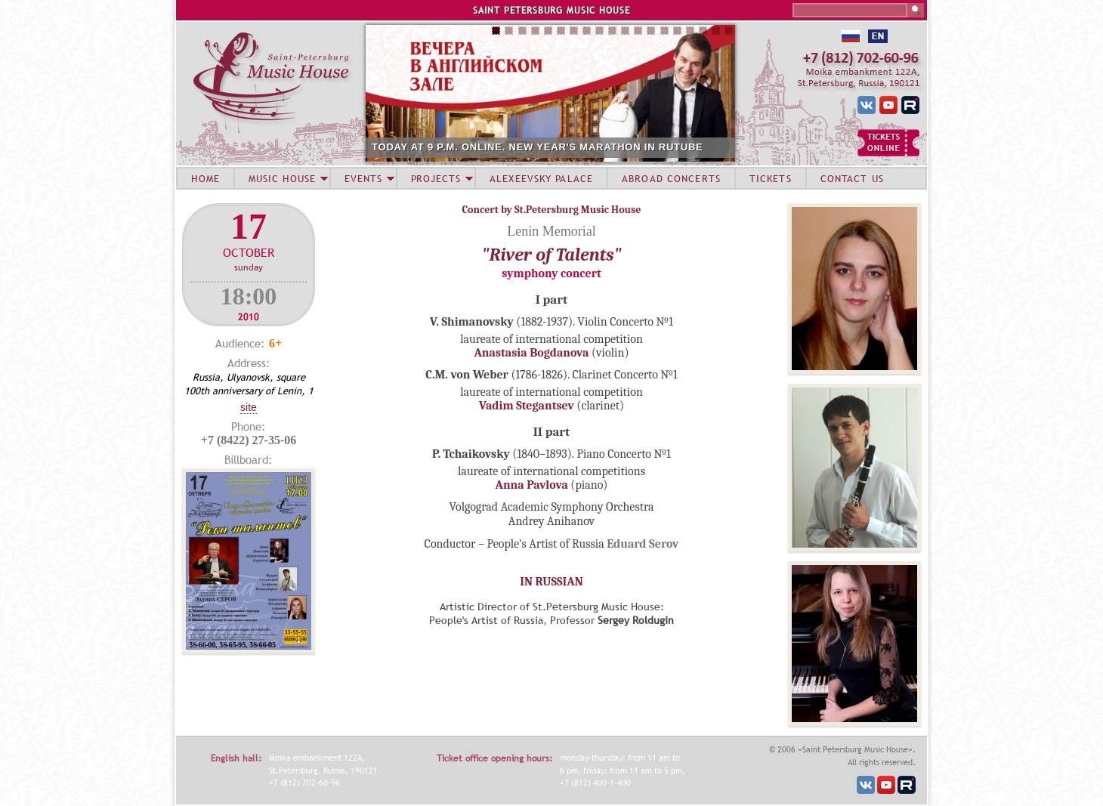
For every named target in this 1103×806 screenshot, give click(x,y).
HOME (205, 178)
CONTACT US (852, 178)
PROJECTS (436, 178)
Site (248, 407)
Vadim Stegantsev (526, 405)
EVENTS (363, 178)
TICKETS (770, 178)
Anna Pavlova (532, 485)
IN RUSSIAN (551, 581)
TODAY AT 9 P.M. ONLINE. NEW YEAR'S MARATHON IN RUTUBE (537, 147)
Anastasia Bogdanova (531, 353)
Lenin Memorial (551, 231)
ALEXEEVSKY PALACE (541, 178)
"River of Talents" (552, 254)
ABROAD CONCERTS (671, 178)
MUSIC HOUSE (282, 178)
